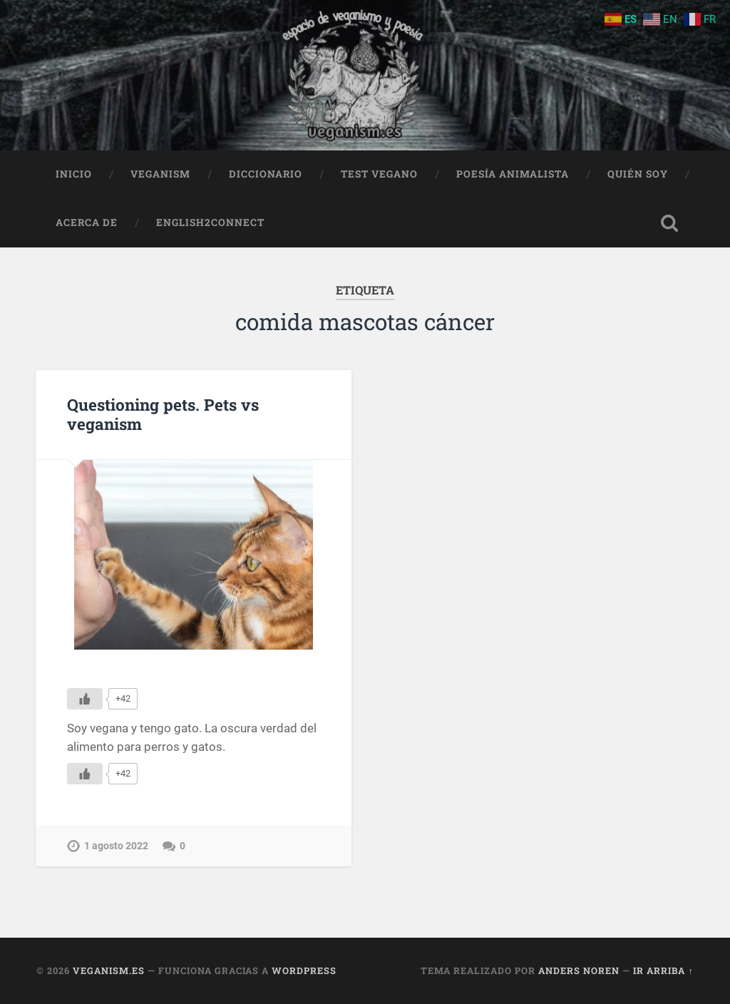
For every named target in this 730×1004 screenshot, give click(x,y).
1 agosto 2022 (116, 846)
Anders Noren (579, 970)
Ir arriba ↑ (663, 970)
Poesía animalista (512, 174)
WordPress (304, 970)
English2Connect (210, 222)
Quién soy (637, 174)
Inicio (74, 174)
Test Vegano (379, 174)
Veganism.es (109, 970)
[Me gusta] (85, 699)
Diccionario (265, 174)
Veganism (160, 174)
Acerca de (87, 222)
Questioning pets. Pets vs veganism (163, 414)
